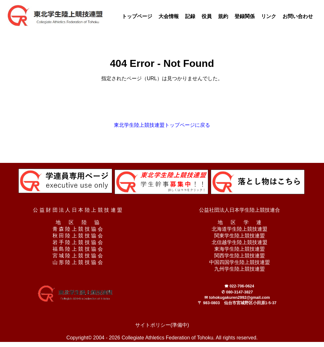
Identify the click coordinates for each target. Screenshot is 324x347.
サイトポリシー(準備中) (162, 325)
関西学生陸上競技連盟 (239, 255)
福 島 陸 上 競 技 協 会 (78, 249)
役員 (207, 16)
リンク (268, 16)
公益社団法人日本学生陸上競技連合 (239, 210)
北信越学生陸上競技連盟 (239, 242)
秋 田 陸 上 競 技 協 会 (78, 235)
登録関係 (244, 16)
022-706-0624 (241, 286)
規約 (223, 16)
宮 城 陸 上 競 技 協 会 (78, 255)
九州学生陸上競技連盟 (239, 269)
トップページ (137, 16)
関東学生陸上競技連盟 (239, 235)
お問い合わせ (298, 16)
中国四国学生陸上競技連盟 (239, 262)
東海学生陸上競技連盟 (239, 249)
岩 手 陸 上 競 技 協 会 (78, 242)
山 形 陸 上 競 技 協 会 (78, 262)
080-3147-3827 (239, 292)
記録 (190, 16)
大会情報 (169, 16)
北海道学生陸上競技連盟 (239, 229)
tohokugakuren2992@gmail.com (239, 297)
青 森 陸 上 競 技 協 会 (78, 229)
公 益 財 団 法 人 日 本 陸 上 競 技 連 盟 (77, 210)
